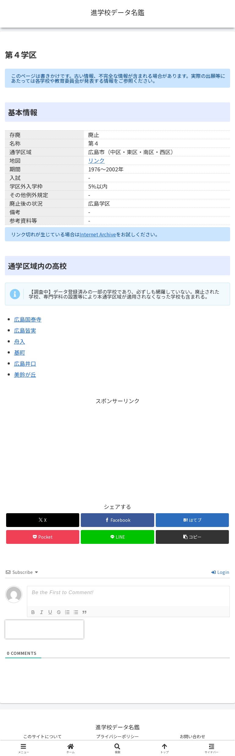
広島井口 (25, 363)
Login (220, 572)
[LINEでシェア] (117, 537)
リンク (96, 160)
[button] (192, 537)
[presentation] (44, 629)
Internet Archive (98, 234)
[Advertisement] (117, 449)
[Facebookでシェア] (117, 520)
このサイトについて (42, 736)
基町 (19, 352)
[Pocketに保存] (42, 537)
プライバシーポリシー (117, 736)
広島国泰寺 (28, 319)
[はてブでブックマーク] (192, 520)
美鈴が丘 (25, 374)
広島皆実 (25, 330)
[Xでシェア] (42, 520)
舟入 (19, 341)
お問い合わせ (192, 736)
